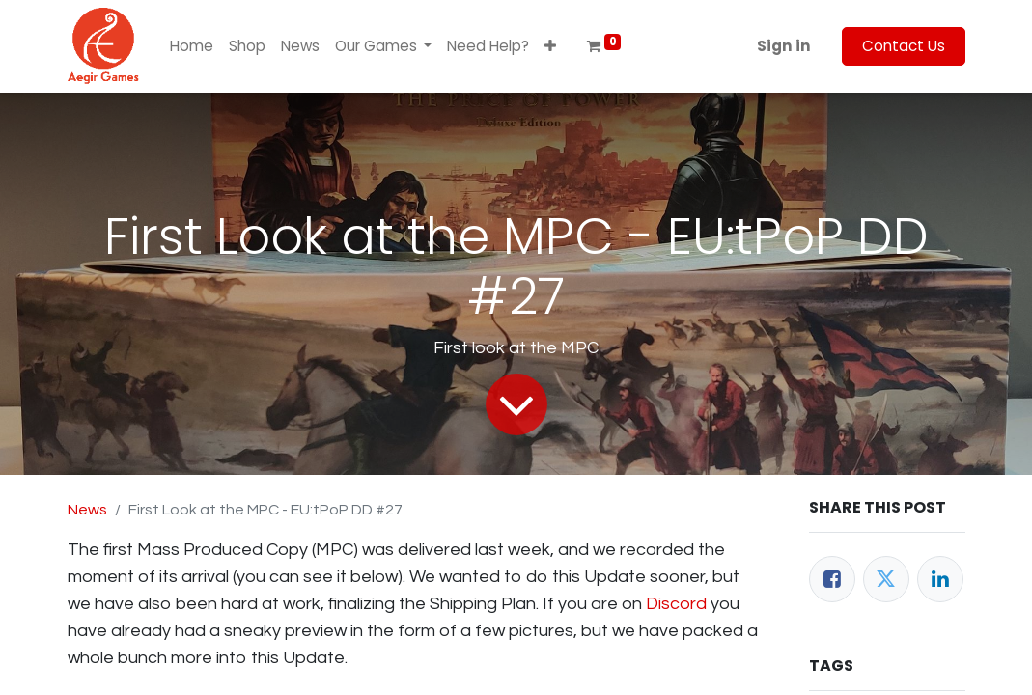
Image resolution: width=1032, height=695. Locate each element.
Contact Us (903, 46)
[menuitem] (191, 47)
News (87, 509)
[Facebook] (832, 579)
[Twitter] (886, 579)
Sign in (784, 46)
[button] (550, 47)
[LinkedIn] (940, 579)
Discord (676, 604)
